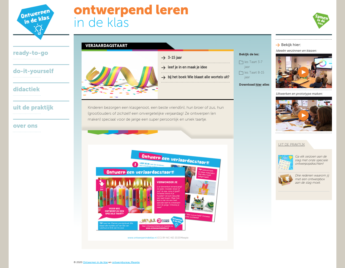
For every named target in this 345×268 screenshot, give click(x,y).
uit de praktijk (291, 144)
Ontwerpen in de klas (95, 262)
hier (259, 84)
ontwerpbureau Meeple (126, 262)
